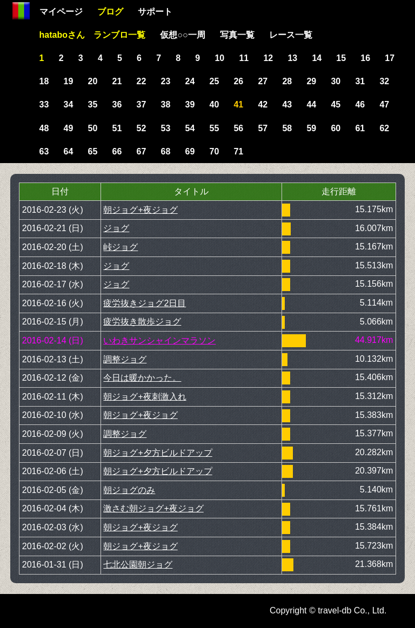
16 (365, 58)
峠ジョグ (120, 247)
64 (68, 151)
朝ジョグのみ (129, 490)
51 (117, 128)
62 (384, 128)
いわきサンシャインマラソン (159, 340)
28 (287, 81)
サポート (155, 11)
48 (44, 128)
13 (292, 58)
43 (287, 104)
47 (384, 104)
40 (214, 104)
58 (287, 128)
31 (360, 81)
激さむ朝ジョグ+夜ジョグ (153, 508)
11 (244, 58)
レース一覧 (290, 34)
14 (317, 58)
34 (68, 104)
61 (360, 128)
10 (219, 58)
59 (311, 128)
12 (268, 58)
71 (238, 151)
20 (93, 81)
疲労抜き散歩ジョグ (142, 321)
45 (335, 104)
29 (311, 81)
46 (360, 104)
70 (214, 151)
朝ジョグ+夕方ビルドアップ (157, 452)
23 (166, 81)
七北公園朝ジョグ (137, 564)
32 (384, 81)
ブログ (110, 11)
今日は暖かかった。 (142, 377)
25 (214, 81)
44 (311, 104)
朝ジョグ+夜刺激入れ (144, 396)
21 (117, 81)
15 (341, 58)
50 (93, 128)
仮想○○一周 (182, 34)
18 (44, 81)
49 (68, 128)
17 (389, 58)
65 (93, 151)
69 (190, 151)
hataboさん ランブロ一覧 (92, 34)
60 (335, 128)
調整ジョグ (124, 359)
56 (238, 128)
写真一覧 (237, 34)
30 (335, 81)
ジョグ (116, 228)
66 (117, 151)
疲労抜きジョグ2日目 (144, 303)
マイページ (61, 11)
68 (166, 151)
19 (68, 81)
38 (166, 104)
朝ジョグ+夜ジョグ (140, 209)
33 (44, 104)
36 (117, 104)
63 (44, 151)
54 (190, 128)
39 (190, 104)
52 (141, 128)
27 (262, 81)
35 (93, 104)
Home (21, 11)
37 (141, 104)
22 (141, 81)
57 (262, 128)
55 (214, 128)
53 (166, 128)
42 (262, 104)
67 (141, 151)
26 (238, 81)
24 (190, 81)
